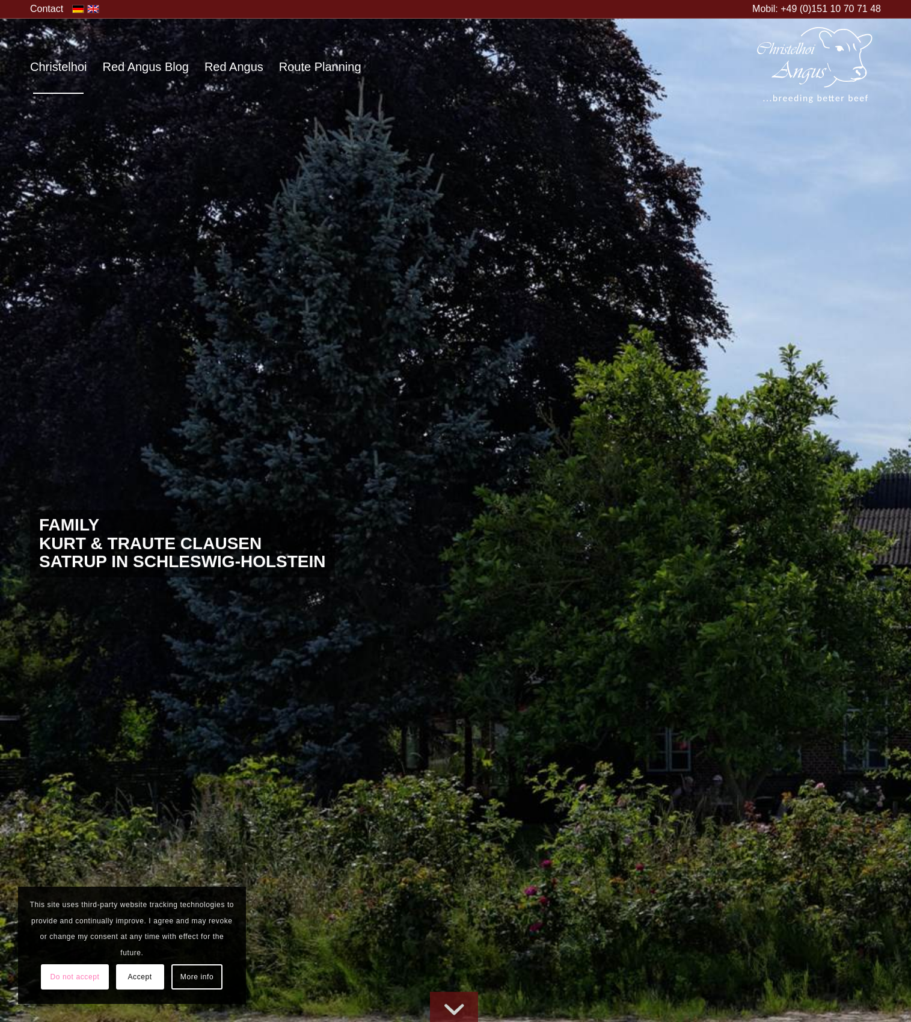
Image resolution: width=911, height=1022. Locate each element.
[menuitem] (46, 9)
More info (196, 977)
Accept (139, 977)
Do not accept (75, 977)
